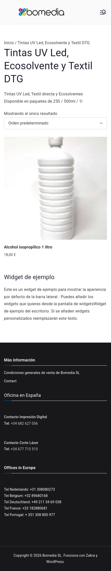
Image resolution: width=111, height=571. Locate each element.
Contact (10, 381)
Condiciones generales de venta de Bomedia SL (42, 373)
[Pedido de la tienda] (55, 123)
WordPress (55, 562)
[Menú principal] (103, 12)
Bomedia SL (52, 555)
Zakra (90, 555)
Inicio (9, 42)
